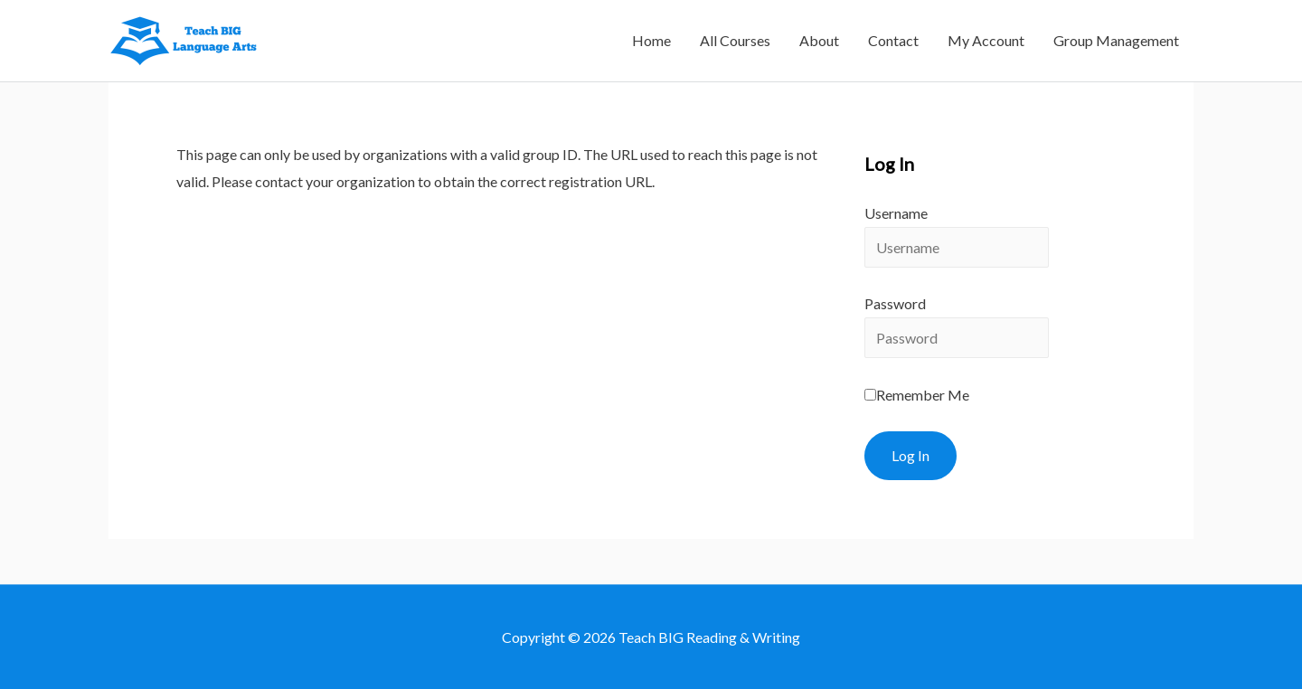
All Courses (735, 40)
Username (896, 213)
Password (895, 303)
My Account (986, 40)
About (819, 40)
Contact (893, 40)
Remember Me (916, 394)
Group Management (1116, 40)
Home (651, 40)
